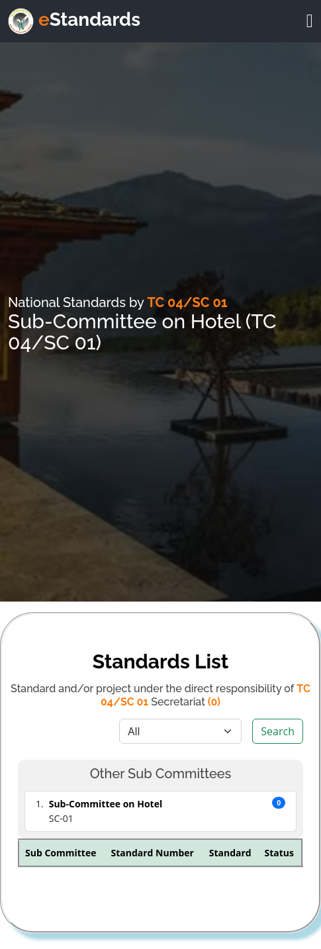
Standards (89, 19)
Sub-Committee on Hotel (105, 803)
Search (278, 731)
